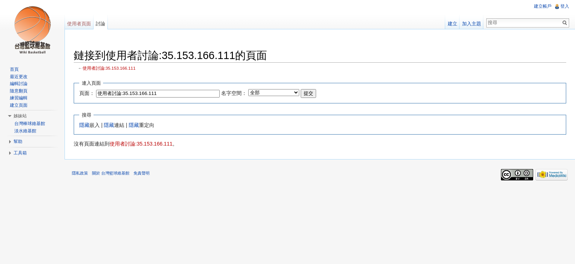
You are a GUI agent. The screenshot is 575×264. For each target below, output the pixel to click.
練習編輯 (19, 97)
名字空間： (234, 93)
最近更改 (19, 76)
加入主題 (471, 23)
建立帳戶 (543, 6)
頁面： (87, 93)
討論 (100, 23)
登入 (564, 6)
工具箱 (20, 152)
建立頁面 (19, 105)
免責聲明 (141, 173)
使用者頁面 (79, 23)
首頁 (14, 69)
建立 (452, 23)
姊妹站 (20, 115)
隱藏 (84, 125)
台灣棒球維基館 (29, 123)
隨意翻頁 (19, 91)
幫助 (18, 141)
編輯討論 (19, 83)
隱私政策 (80, 173)
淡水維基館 (25, 130)
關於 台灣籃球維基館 (110, 173)
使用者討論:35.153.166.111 (109, 68)
